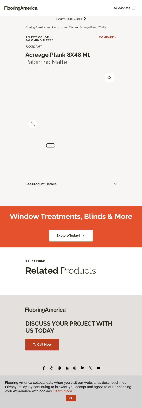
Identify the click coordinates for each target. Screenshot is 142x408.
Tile (71, 27)
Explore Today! (71, 236)
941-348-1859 (121, 8)
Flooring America (35, 27)
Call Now (42, 344)
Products (57, 27)
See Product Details (41, 184)
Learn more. (63, 391)
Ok (71, 398)
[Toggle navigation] (134, 8)
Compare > (108, 37)
